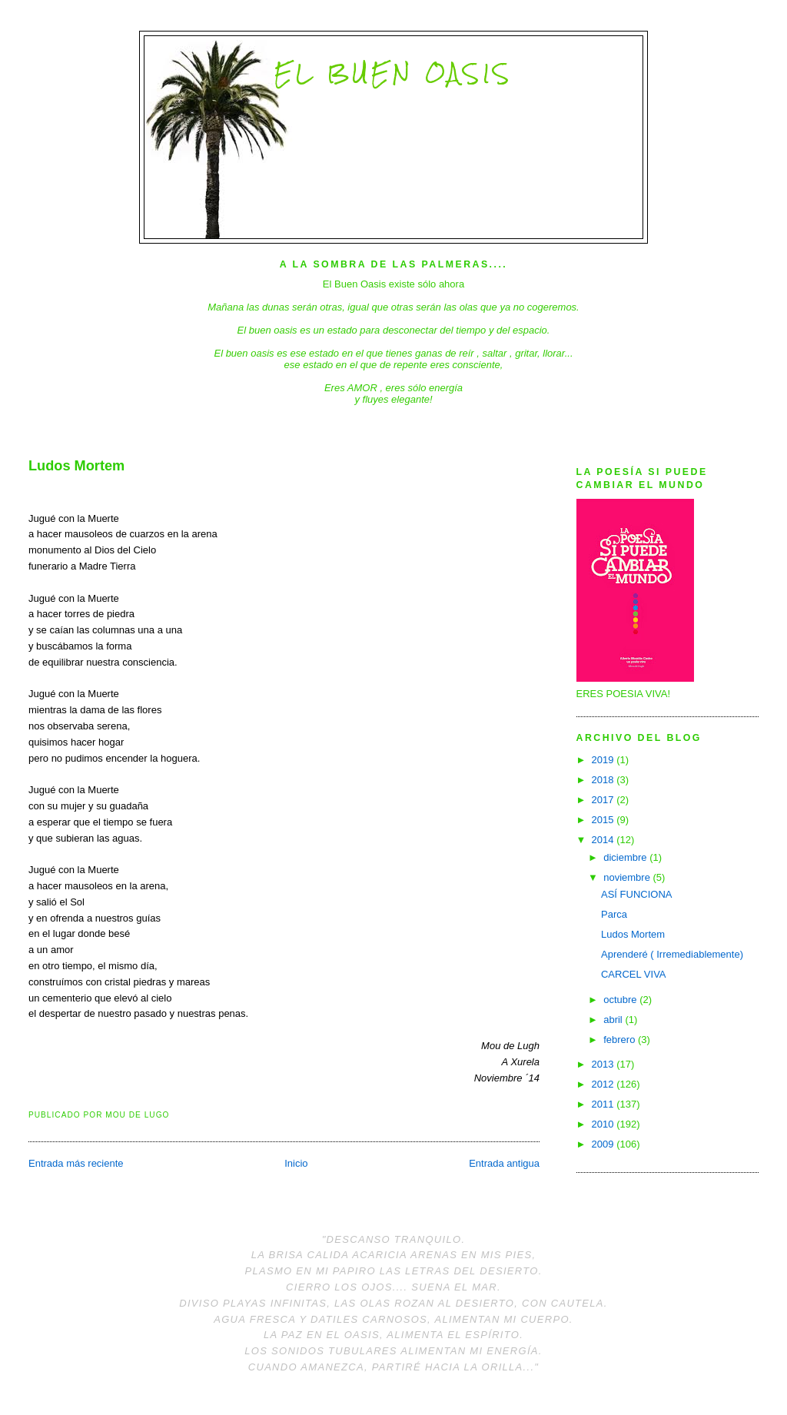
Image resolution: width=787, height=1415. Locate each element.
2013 (604, 1064)
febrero (620, 1039)
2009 (604, 1144)
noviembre (628, 877)
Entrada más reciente (76, 1163)
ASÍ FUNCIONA (636, 894)
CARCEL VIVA (633, 974)
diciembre (626, 857)
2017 (604, 799)
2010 (604, 1124)
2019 (604, 760)
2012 (604, 1084)
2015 (604, 819)
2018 (604, 780)
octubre (621, 999)
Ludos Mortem (76, 465)
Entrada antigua (504, 1163)
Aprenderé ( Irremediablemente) (672, 954)
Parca (614, 914)
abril (614, 1019)
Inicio (295, 1163)
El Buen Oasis (393, 73)
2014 (604, 839)
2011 (604, 1104)
